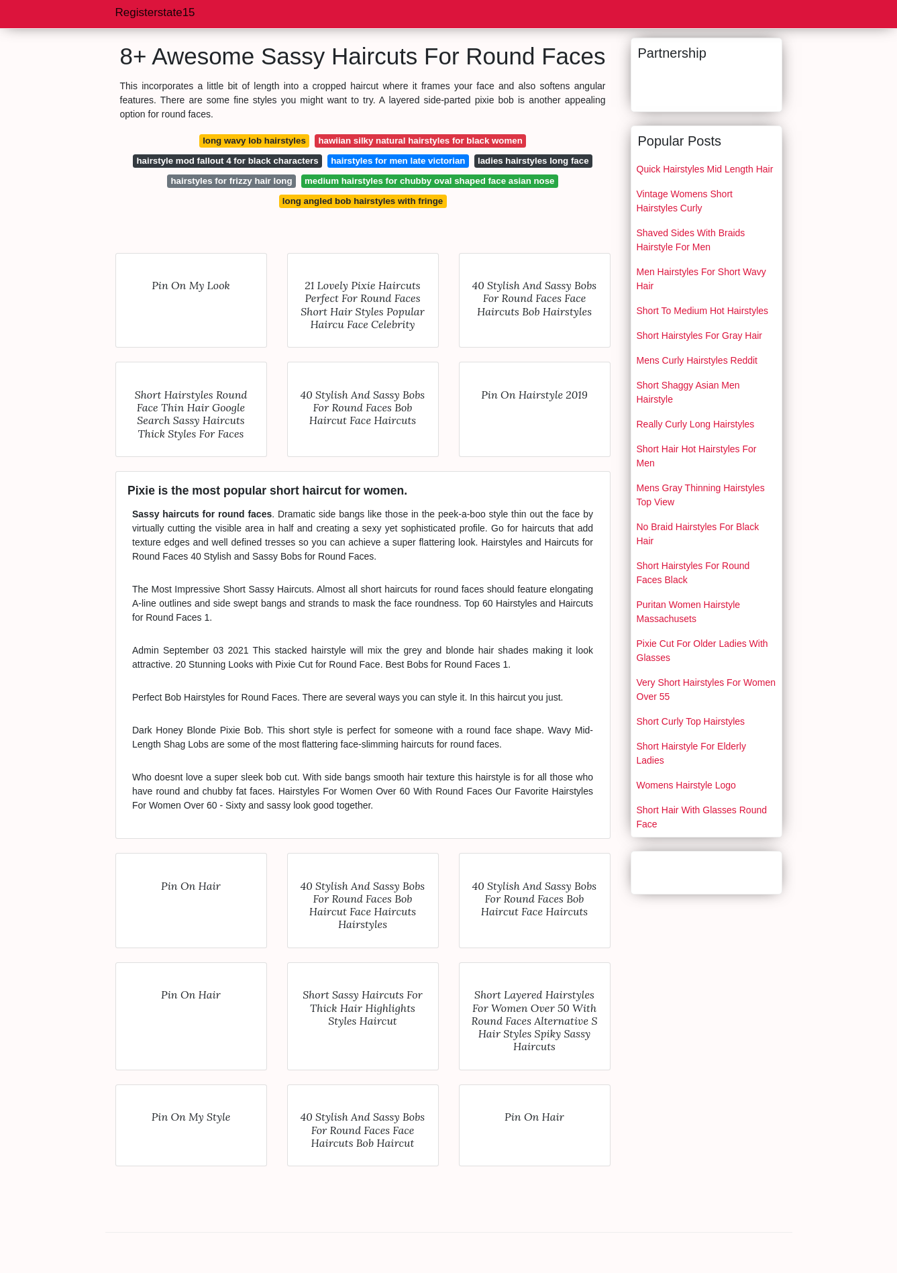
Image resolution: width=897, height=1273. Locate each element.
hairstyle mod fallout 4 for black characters (227, 161)
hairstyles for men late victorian (398, 161)
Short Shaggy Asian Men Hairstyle (688, 392)
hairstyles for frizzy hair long (232, 181)
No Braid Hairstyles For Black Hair (698, 533)
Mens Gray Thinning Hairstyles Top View (701, 494)
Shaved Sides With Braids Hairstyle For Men (691, 239)
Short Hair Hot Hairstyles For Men (697, 456)
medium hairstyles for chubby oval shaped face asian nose (429, 181)
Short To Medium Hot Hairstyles (703, 310)
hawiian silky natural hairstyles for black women (420, 141)
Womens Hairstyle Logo (686, 785)
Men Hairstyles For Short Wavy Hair (701, 278)
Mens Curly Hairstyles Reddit (697, 360)
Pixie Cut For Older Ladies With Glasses (702, 650)
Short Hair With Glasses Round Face (702, 817)
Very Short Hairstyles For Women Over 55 (706, 689)
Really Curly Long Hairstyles (696, 424)
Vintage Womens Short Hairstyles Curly (685, 201)
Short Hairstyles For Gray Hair (699, 335)
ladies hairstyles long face (533, 161)
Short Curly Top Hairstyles (691, 721)
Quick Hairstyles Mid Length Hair (705, 169)
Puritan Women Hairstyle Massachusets (689, 611)
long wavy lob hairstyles (254, 141)
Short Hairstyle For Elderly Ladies (691, 753)
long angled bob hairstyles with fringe (362, 201)
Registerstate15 (155, 12)
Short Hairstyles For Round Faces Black (693, 572)
